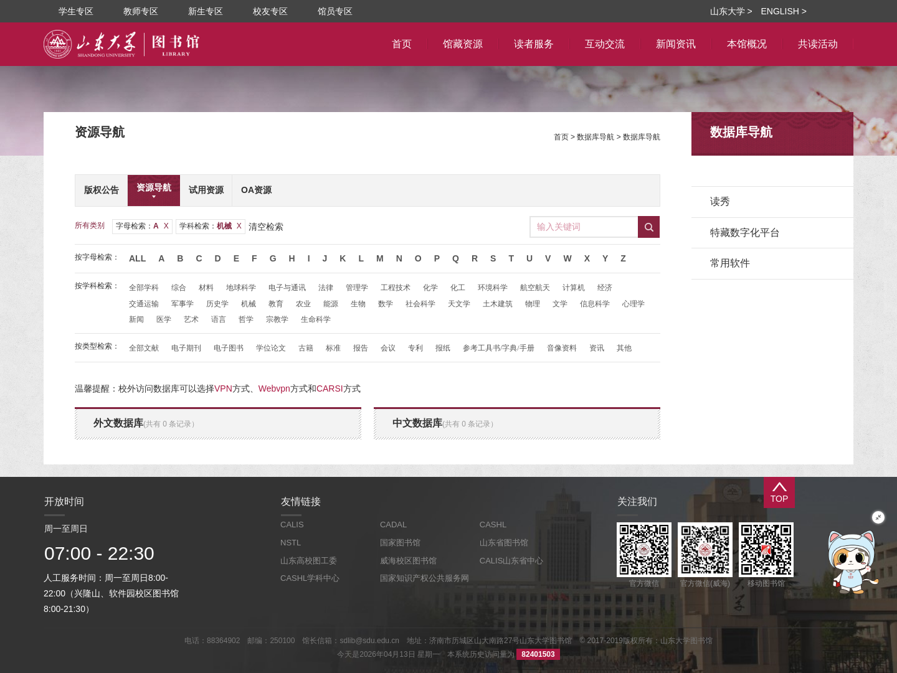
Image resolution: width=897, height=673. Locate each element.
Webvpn (274, 388)
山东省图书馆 (504, 542)
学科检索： (210, 226)
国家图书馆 (400, 542)
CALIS (292, 524)
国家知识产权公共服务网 (424, 578)
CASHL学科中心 (309, 578)
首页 (561, 137)
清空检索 (266, 227)
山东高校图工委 (308, 560)
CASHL (493, 524)
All (137, 258)
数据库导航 (595, 137)
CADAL (393, 524)
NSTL (290, 542)
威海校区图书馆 (408, 560)
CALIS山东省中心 (512, 560)
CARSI (329, 388)
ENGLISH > (784, 11)
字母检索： (142, 226)
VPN (223, 388)
